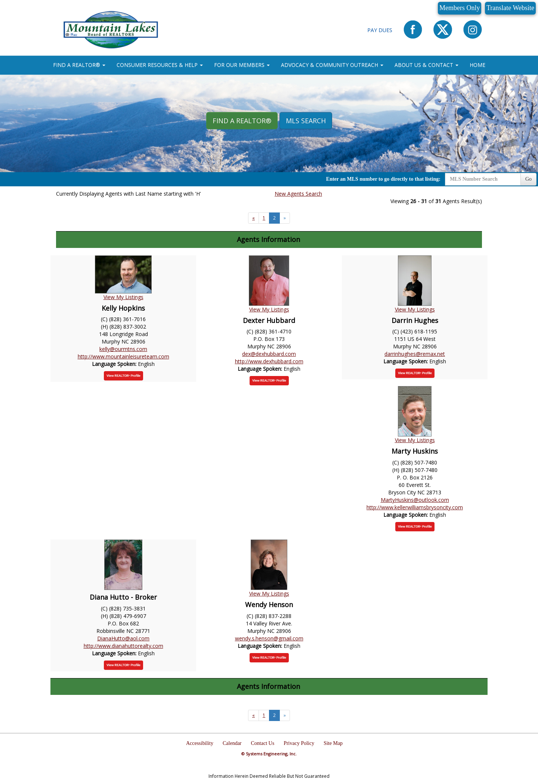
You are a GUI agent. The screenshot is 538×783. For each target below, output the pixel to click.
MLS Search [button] (306, 120)
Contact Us (263, 743)
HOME (477, 64)
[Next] (253, 218)
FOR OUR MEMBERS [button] (242, 64)
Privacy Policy (299, 743)
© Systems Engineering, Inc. (269, 753)
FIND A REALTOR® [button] (79, 64)
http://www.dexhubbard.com (269, 361)
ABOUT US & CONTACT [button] (426, 64)
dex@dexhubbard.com (269, 353)
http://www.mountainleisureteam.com (123, 356)
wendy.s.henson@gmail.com (269, 638)
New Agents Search (298, 193)
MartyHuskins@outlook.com (415, 499)
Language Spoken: (115, 363)
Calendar (232, 743)
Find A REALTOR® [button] (242, 120)
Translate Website (510, 8)
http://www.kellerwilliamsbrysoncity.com (415, 507)
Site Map (333, 743)
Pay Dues (379, 30)
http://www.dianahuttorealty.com (123, 645)
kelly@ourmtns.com (123, 348)
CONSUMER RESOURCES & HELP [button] (160, 64)
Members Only (459, 8)
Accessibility (199, 743)
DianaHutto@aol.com (123, 638)
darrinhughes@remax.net (414, 353)
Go (528, 179)
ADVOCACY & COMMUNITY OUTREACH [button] (332, 64)
